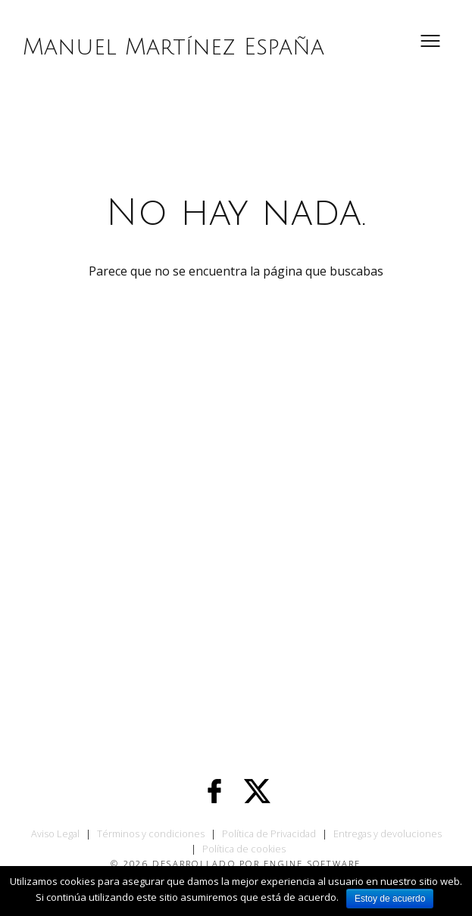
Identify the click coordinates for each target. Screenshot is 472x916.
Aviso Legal (55, 833)
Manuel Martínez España (173, 47)
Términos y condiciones (151, 833)
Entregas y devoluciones (387, 833)
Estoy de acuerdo (390, 898)
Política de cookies (244, 848)
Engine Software (312, 863)
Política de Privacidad (269, 833)
